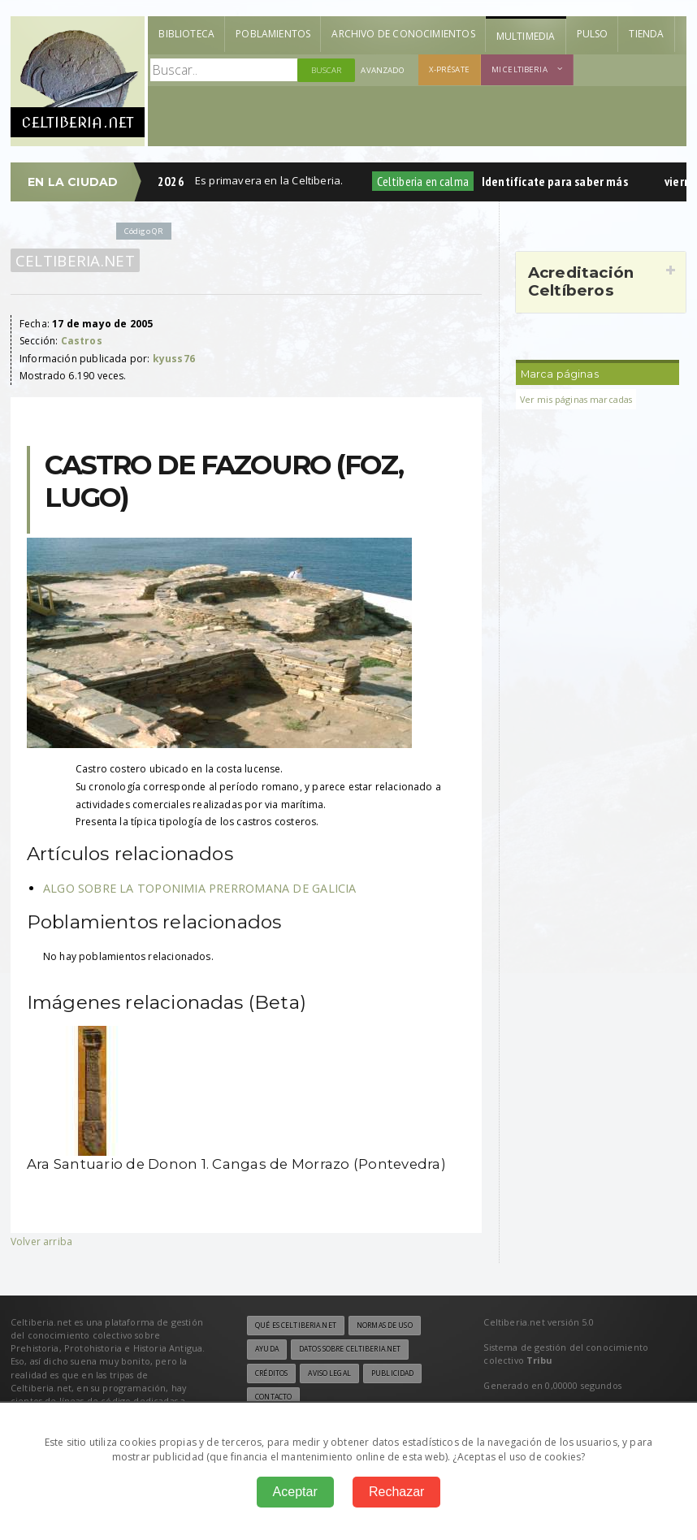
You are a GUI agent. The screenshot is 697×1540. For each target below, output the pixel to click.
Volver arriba (41, 1241)
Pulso (592, 34)
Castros (81, 341)
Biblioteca (186, 34)
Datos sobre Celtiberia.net (349, 1349)
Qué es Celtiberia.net (295, 1325)
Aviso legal (329, 1373)
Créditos (271, 1373)
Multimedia (526, 36)
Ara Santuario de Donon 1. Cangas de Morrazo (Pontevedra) (236, 1164)
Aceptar (295, 1492)
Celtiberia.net (75, 260)
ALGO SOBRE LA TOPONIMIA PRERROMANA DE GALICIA (200, 888)
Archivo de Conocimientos (402, 34)
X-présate (449, 69)
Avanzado (383, 70)
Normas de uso (385, 1325)
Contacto (273, 1397)
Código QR (143, 231)
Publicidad (392, 1373)
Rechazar (396, 1492)
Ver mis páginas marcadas (576, 399)
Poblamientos (273, 34)
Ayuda (267, 1349)
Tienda (646, 34)
